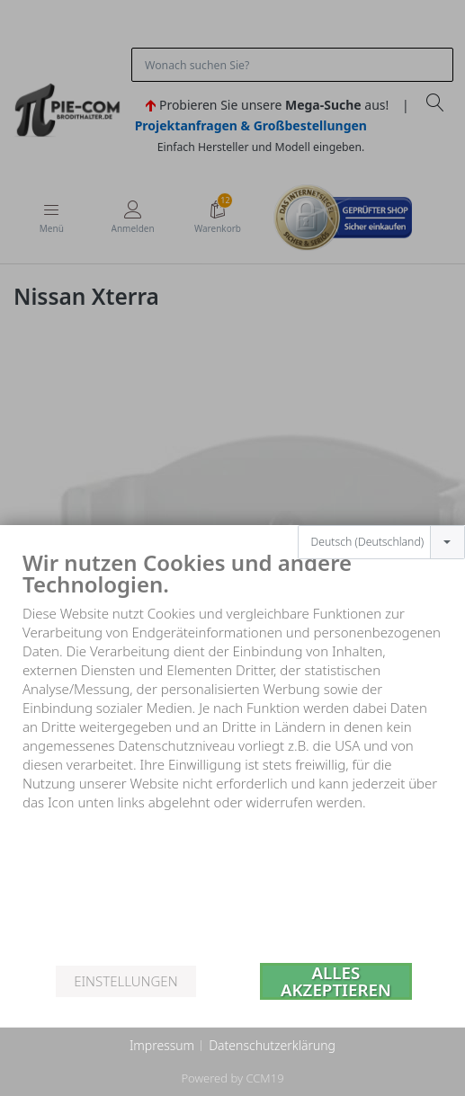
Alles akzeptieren (336, 981)
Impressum (162, 1045)
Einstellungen (125, 981)
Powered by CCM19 (232, 1078)
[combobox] (381, 521)
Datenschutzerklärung (272, 1045)
